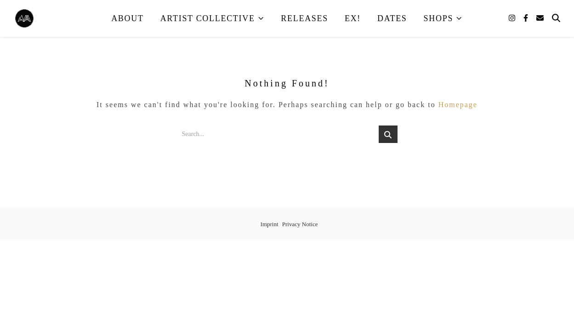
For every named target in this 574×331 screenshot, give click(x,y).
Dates (392, 18)
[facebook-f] (526, 18)
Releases (304, 18)
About (127, 18)
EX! (353, 18)
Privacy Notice (300, 224)
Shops (439, 18)
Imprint (269, 224)
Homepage (457, 104)
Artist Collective (207, 18)
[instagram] (513, 18)
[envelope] (540, 18)
